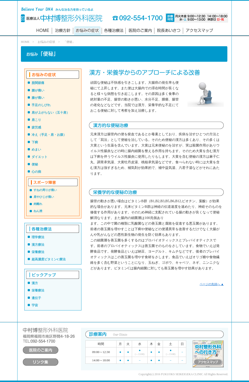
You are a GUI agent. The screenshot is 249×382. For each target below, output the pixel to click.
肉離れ (38, 204)
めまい (36, 149)
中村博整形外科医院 (64, 18)
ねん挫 (38, 211)
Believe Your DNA (23, 18)
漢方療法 (38, 244)
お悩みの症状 (46, 42)
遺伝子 (36, 298)
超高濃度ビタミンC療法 (49, 259)
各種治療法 (114, 30)
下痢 (35, 142)
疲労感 (36, 127)
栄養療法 (38, 252)
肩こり (36, 120)
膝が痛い (38, 98)
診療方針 (62, 30)
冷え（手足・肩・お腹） (49, 134)
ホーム (43, 30)
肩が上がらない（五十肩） (51, 112)
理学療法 (38, 237)
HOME (25, 42)
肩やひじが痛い (44, 197)
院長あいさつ (168, 30)
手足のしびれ (41, 105)
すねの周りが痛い (45, 190)
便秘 (35, 164)
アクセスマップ (199, 30)
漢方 (35, 283)
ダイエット (39, 157)
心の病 (36, 171)
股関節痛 (38, 83)
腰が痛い (38, 90)
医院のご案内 (140, 30)
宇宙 (35, 305)
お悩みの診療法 (87, 30)
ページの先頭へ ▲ (212, 284)
